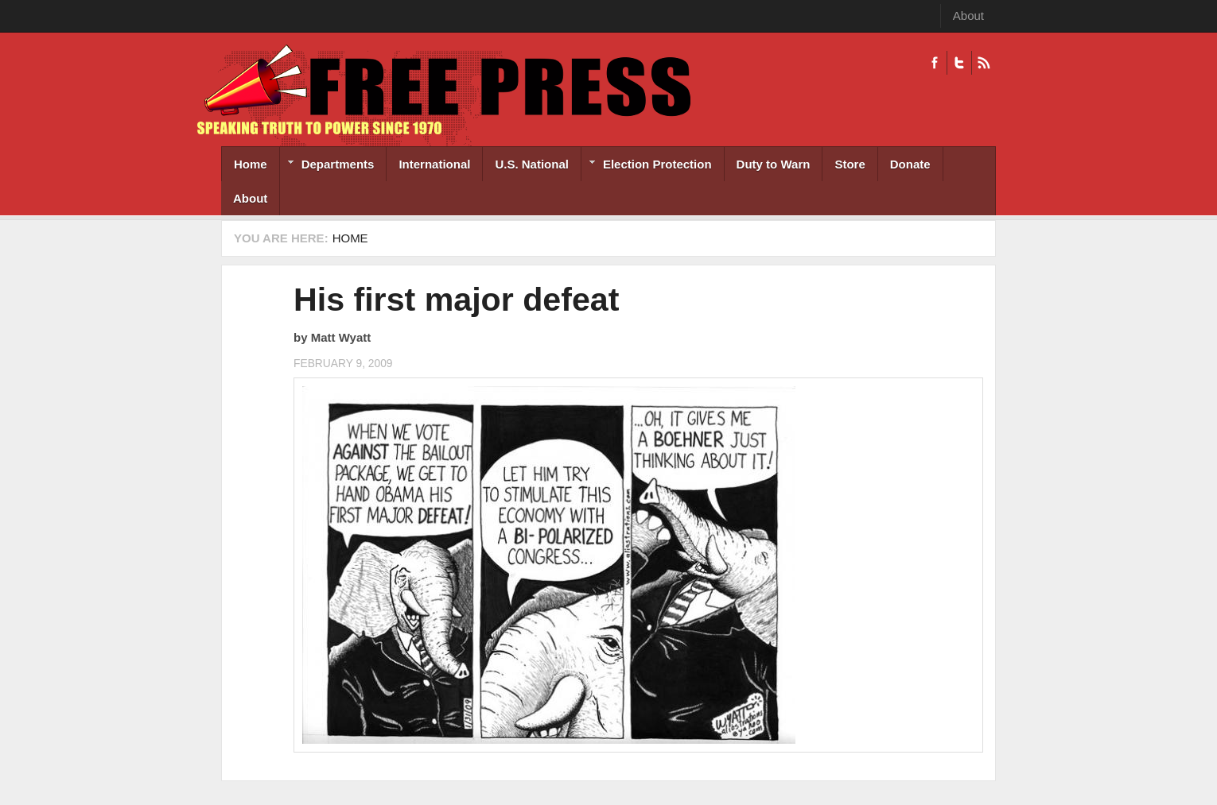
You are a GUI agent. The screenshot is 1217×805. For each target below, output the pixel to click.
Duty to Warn (774, 164)
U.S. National (532, 164)
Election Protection (646, 165)
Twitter (959, 63)
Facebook (935, 63)
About (968, 15)
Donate (910, 164)
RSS (983, 63)
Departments (327, 165)
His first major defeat (456, 299)
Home (250, 164)
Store (849, 164)
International (434, 164)
